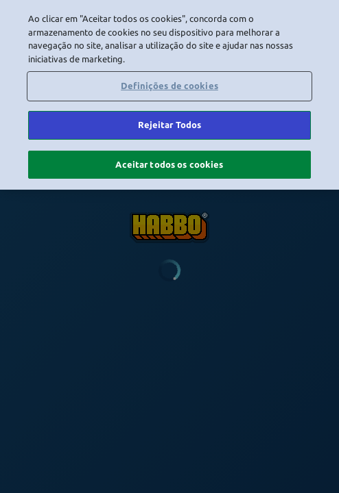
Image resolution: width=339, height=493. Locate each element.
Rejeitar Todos (170, 122)
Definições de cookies (169, 84)
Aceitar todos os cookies (169, 162)
